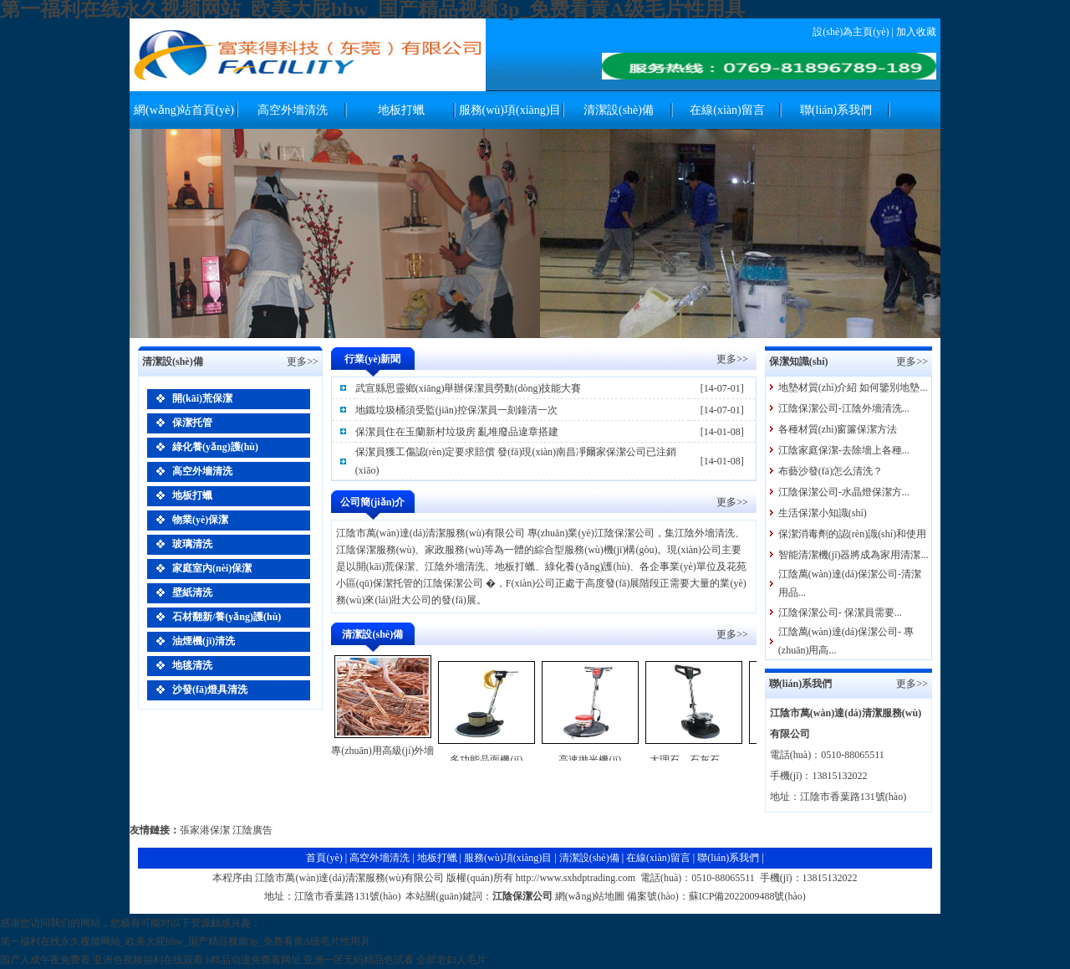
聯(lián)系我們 (836, 110)
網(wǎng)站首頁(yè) (184, 110)
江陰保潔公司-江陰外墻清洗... (844, 408)
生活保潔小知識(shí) (822, 513)
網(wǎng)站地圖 (590, 896)
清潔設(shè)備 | (592, 858)
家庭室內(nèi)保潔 (212, 568)
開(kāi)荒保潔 (202, 398)
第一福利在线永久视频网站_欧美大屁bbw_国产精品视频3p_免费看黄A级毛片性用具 (185, 941)
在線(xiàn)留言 (727, 110)
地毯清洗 (192, 665)
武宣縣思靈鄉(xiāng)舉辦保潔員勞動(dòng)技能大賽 (468, 388)
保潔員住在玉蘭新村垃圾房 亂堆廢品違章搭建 (456, 432)
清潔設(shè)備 (618, 110)
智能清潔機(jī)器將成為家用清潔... (853, 555)
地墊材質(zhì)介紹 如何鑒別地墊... (853, 387)
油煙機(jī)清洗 (203, 641)
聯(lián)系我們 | (730, 858)
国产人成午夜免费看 (45, 960)
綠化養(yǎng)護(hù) (215, 447)
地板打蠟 (401, 110)
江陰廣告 (252, 830)
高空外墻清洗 (292, 110)
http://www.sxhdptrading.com (575, 878)
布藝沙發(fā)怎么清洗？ (830, 471)
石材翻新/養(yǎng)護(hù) (226, 617)
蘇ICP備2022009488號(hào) (747, 896)
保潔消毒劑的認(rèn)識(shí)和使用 (852, 534)
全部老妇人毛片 (451, 960)
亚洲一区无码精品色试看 (358, 960)
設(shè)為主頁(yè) (851, 32)
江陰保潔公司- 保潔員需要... (840, 612)
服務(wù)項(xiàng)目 (510, 110)
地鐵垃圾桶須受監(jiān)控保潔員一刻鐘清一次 (456, 410)
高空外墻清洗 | (382, 858)
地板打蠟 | (440, 858)
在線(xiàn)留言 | (661, 858)
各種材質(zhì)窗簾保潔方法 (838, 429)
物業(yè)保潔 (200, 520)
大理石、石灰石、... (693, 760)
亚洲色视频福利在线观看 (148, 960)
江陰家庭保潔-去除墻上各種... (844, 450)
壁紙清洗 (192, 592)
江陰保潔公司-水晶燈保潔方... (844, 492)
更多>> (732, 359)
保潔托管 (192, 422)
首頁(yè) (324, 858)
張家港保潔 (205, 830)
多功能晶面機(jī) (486, 760)
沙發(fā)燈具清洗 (209, 689)
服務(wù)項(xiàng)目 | (511, 858)
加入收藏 (916, 32)
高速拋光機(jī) (589, 760)
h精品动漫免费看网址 (253, 960)
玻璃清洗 (192, 544)
